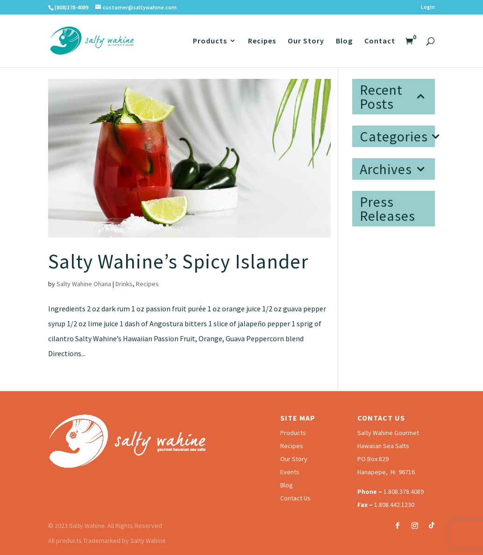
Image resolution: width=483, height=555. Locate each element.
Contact (379, 41)
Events (289, 472)
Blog (344, 41)
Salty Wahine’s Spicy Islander (178, 261)
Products (210, 41)
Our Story (306, 41)
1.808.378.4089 (404, 491)
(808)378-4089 (71, 7)
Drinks (124, 284)
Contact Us (295, 498)
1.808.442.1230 (394, 504)
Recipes (262, 41)
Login (428, 7)
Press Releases (387, 209)
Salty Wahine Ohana (84, 284)
